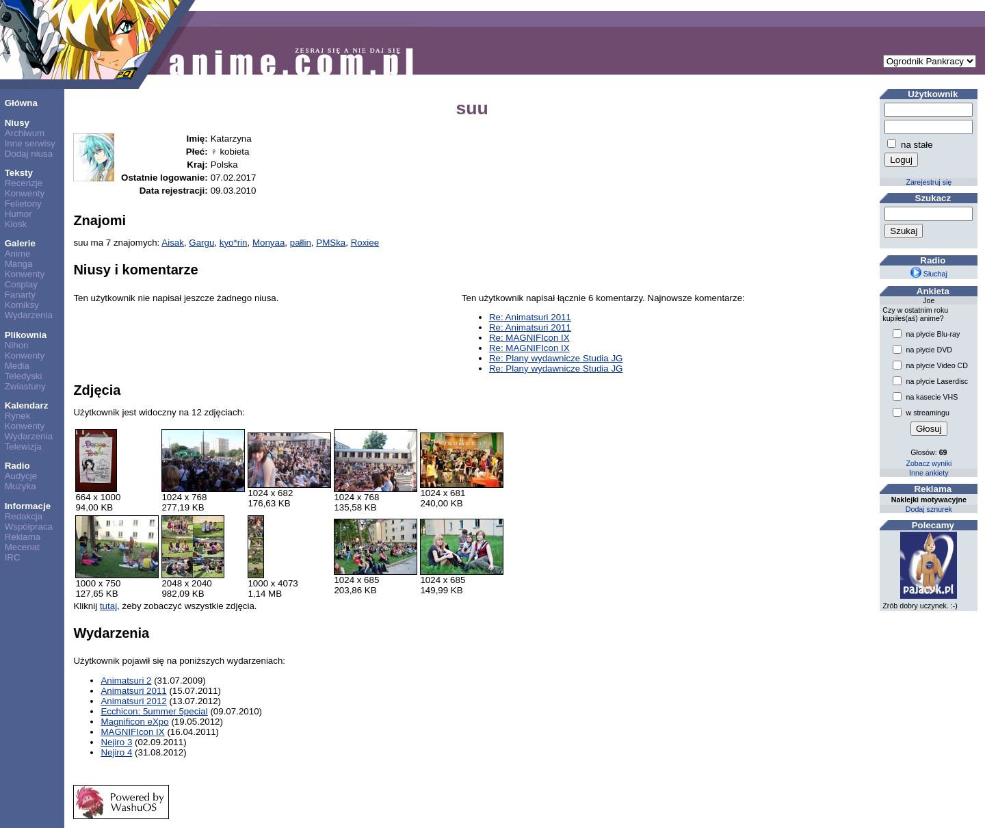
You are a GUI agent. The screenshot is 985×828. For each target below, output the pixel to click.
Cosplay (21, 284)
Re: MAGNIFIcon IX (529, 338)
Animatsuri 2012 (133, 701)
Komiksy (22, 305)
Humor (18, 214)
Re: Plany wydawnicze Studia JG (556, 358)
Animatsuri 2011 (133, 691)
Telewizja (23, 446)
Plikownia (26, 335)
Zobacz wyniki (928, 463)
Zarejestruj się (928, 182)
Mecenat (22, 547)
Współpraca (29, 526)
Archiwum (25, 133)
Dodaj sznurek (929, 509)
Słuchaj (928, 274)
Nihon (17, 345)
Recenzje (24, 183)
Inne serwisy (30, 143)
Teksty (19, 173)
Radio (17, 466)
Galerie (20, 243)
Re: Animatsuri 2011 (530, 317)
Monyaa (268, 242)
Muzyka (20, 486)
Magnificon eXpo (134, 721)
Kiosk (16, 224)
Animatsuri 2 (126, 680)
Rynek (18, 416)
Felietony (23, 203)
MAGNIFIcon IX (132, 732)
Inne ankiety (928, 473)
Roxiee (365, 242)
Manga (19, 264)
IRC (13, 557)
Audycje (21, 476)
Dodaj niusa (29, 153)
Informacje (28, 506)
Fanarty (20, 294)
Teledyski (23, 376)
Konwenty (25, 193)
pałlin (300, 242)
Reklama (23, 537)
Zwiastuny (25, 386)
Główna (21, 103)
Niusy (17, 123)
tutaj (108, 606)
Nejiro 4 (116, 752)
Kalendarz (27, 405)
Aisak (172, 242)
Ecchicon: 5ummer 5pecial (154, 711)
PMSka (330, 242)
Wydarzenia (29, 315)
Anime (18, 253)
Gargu (201, 242)
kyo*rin (234, 242)
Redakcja (24, 516)
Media (17, 366)
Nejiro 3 (116, 742)
